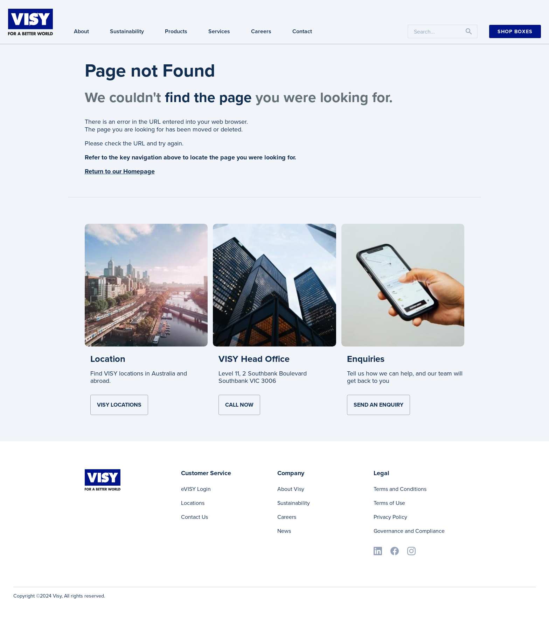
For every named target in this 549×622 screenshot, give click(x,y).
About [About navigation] (81, 31)
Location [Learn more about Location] (107, 358)
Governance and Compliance (409, 531)
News (284, 531)
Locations (192, 503)
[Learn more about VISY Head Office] (274, 284)
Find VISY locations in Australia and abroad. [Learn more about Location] (138, 377)
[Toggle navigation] (469, 31)
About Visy (290, 489)
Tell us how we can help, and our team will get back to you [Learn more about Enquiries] (405, 377)
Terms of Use (389, 503)
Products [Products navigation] (176, 31)
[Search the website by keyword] (443, 31)
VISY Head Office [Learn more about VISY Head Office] (254, 358)
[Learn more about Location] (146, 284)
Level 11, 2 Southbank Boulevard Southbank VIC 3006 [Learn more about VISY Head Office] (262, 377)
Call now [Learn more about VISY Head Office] (239, 405)
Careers (286, 517)
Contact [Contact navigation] (302, 31)
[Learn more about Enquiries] (403, 284)
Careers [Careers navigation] (261, 31)
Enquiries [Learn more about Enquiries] (365, 358)
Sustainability (293, 503)
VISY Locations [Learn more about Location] (119, 405)
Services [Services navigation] (219, 31)
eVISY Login (196, 489)
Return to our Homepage (120, 171)
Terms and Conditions (400, 489)
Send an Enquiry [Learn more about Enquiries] (378, 405)
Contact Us (194, 517)
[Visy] (30, 21)
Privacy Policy (390, 517)
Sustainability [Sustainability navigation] (127, 31)
